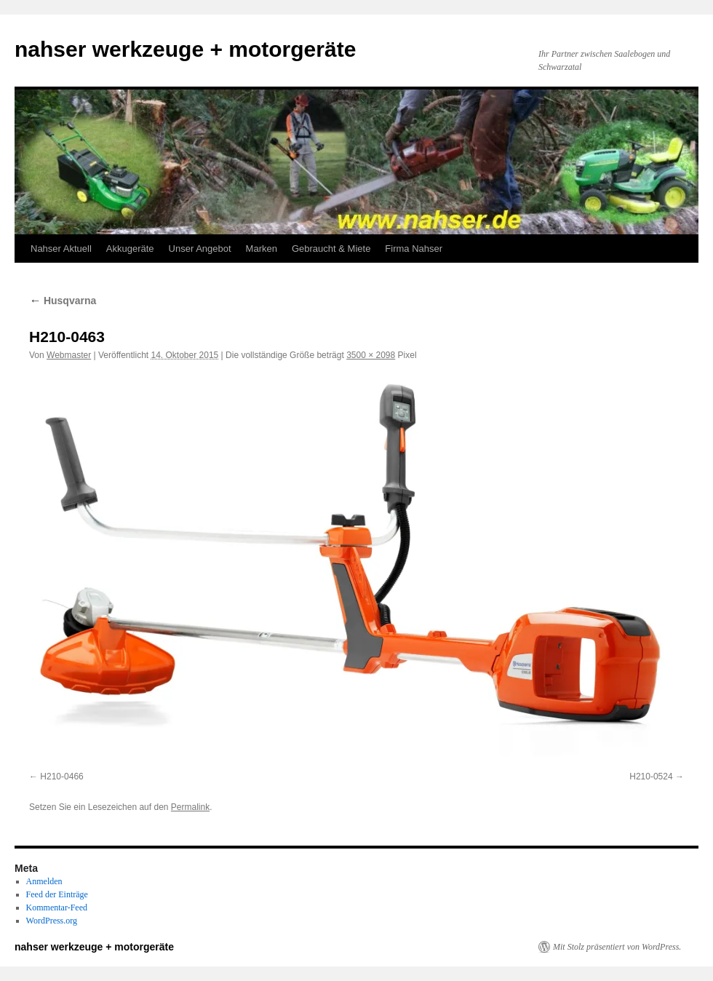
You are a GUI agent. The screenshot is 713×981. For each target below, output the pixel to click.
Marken (261, 248)
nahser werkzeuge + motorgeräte (185, 49)
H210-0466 (61, 776)
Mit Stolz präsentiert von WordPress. (617, 947)
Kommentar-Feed (56, 907)
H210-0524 (650, 776)
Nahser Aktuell (61, 248)
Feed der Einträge (57, 894)
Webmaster (69, 355)
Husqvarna (62, 300)
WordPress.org (51, 921)
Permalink (190, 807)
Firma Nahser (413, 248)
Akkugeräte (130, 248)
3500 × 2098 (370, 355)
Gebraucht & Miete (331, 248)
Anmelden (44, 881)
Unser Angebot (200, 248)
